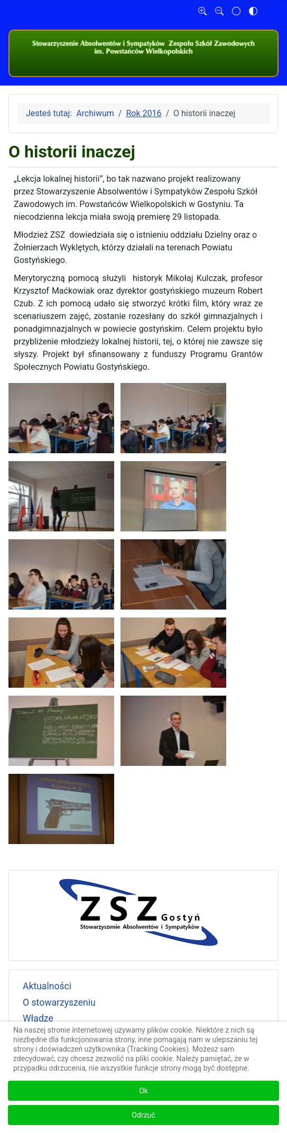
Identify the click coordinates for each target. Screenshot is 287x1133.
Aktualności (47, 986)
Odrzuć (143, 1115)
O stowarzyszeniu (59, 1002)
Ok (143, 1091)
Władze (38, 1018)
